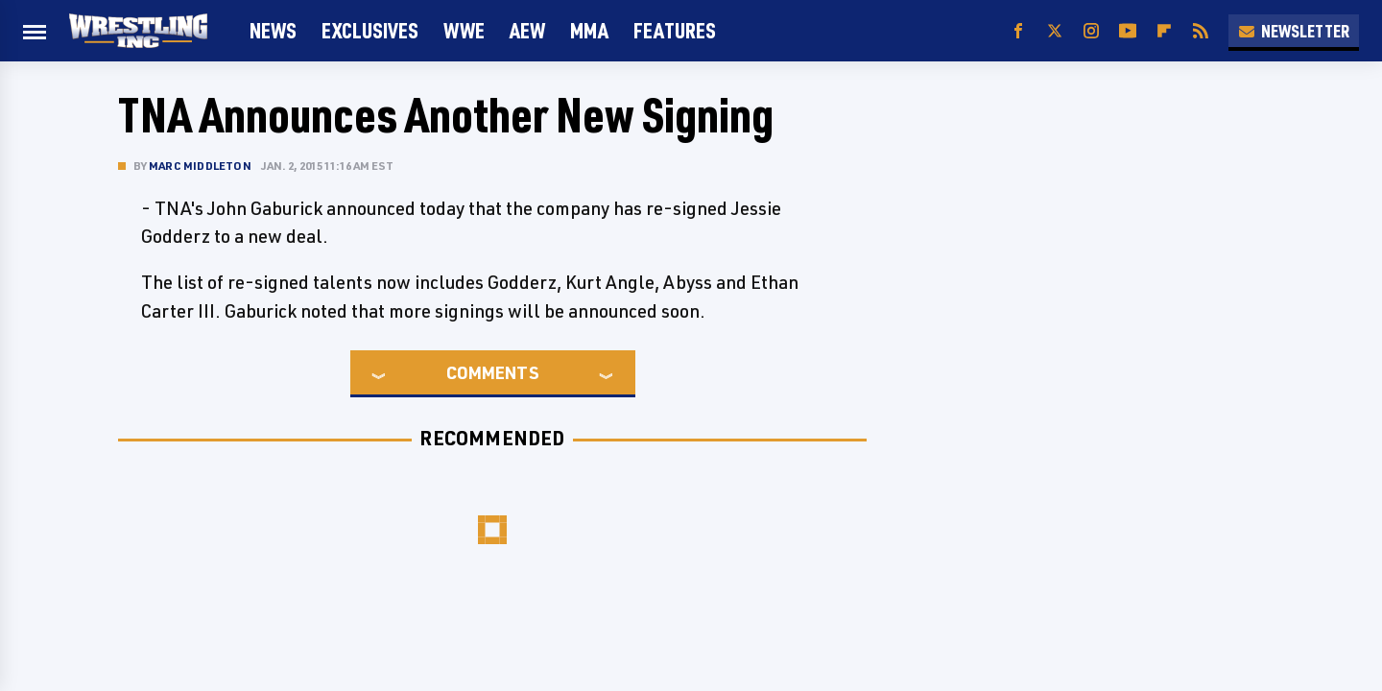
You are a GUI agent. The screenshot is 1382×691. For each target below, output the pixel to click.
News (273, 30)
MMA (589, 30)
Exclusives (370, 30)
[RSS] (1200, 31)
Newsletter (1293, 30)
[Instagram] (1091, 31)
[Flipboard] (1164, 31)
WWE (464, 30)
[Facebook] (1018, 31)
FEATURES (674, 30)
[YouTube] (1127, 31)
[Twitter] (1054, 31)
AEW (527, 30)
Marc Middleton (200, 165)
